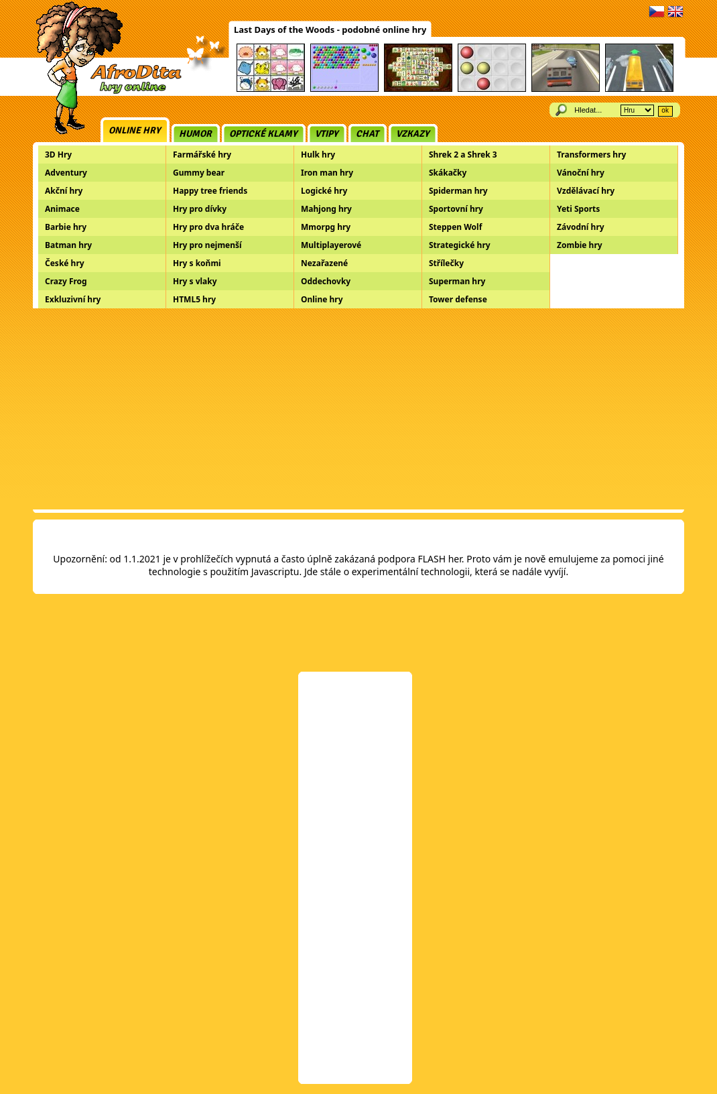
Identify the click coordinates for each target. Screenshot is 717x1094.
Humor (195, 133)
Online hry (135, 130)
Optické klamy (263, 133)
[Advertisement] (358, 409)
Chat (367, 133)
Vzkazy (413, 133)
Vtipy (326, 133)
